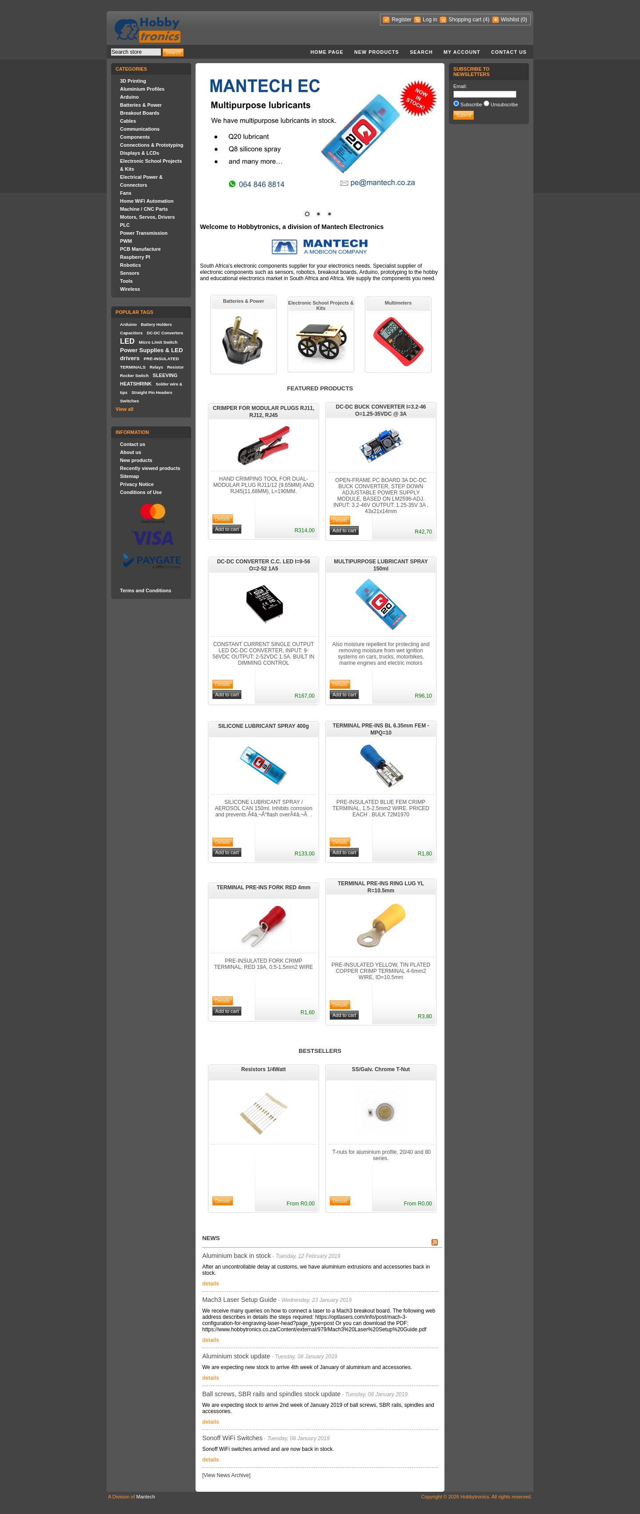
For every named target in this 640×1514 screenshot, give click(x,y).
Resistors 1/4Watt (263, 1069)
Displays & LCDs (139, 153)
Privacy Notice (137, 484)
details (210, 1284)
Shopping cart (464, 19)
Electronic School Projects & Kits (321, 305)
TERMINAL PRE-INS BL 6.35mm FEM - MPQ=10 (381, 729)
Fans (126, 193)
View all (124, 409)
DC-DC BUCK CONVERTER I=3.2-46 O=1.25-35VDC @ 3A (381, 410)
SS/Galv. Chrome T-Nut (381, 1069)
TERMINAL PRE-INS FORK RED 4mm (263, 887)
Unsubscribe (504, 104)
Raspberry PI (135, 257)
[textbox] (136, 52)
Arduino (129, 97)
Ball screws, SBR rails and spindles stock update (271, 1394)
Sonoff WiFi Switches (232, 1438)
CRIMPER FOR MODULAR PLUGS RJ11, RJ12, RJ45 (264, 411)
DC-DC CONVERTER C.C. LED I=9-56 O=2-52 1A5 (263, 565)
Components (135, 137)
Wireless (130, 289)
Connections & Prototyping (151, 145)
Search (421, 52)
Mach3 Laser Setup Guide (239, 1299)
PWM (126, 241)
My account (462, 52)
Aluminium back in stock (236, 1255)
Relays (156, 367)
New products (376, 52)
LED (127, 341)
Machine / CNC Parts (144, 209)
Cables (128, 121)
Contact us (509, 52)
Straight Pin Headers (152, 392)
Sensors (129, 273)
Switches (129, 400)
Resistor (175, 367)
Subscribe (471, 104)
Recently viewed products (150, 468)
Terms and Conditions (145, 590)
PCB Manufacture (140, 249)
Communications (140, 129)
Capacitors (131, 332)
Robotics (130, 265)
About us (130, 452)
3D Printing (133, 81)
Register (402, 19)
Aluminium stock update (236, 1356)
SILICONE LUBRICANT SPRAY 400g (263, 726)
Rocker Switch (134, 375)
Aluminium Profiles (142, 89)
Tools (126, 281)
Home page (326, 52)
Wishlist (510, 19)
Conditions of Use (141, 492)
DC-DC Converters (165, 333)
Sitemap (129, 476)
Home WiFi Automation (146, 201)
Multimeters (398, 302)
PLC (125, 225)
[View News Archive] (226, 1475)
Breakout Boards (140, 113)
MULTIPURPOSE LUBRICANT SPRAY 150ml (381, 565)
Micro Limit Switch (158, 342)
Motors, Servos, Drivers (147, 217)
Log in (430, 19)
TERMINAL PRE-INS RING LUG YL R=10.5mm (381, 887)
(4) (486, 19)
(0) (523, 19)
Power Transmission (144, 233)
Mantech (145, 1496)
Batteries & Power (141, 105)
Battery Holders (156, 324)
